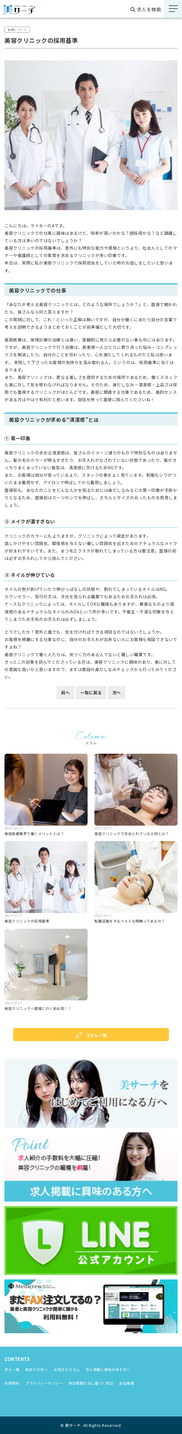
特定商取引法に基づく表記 (91, 1383)
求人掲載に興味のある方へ (108, 1369)
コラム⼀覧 (96, 1035)
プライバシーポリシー (44, 1383)
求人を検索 (145, 9)
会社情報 (126, 1383)
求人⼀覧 (11, 1369)
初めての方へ (36, 1369)
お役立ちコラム (67, 1369)
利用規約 (11, 1383)
